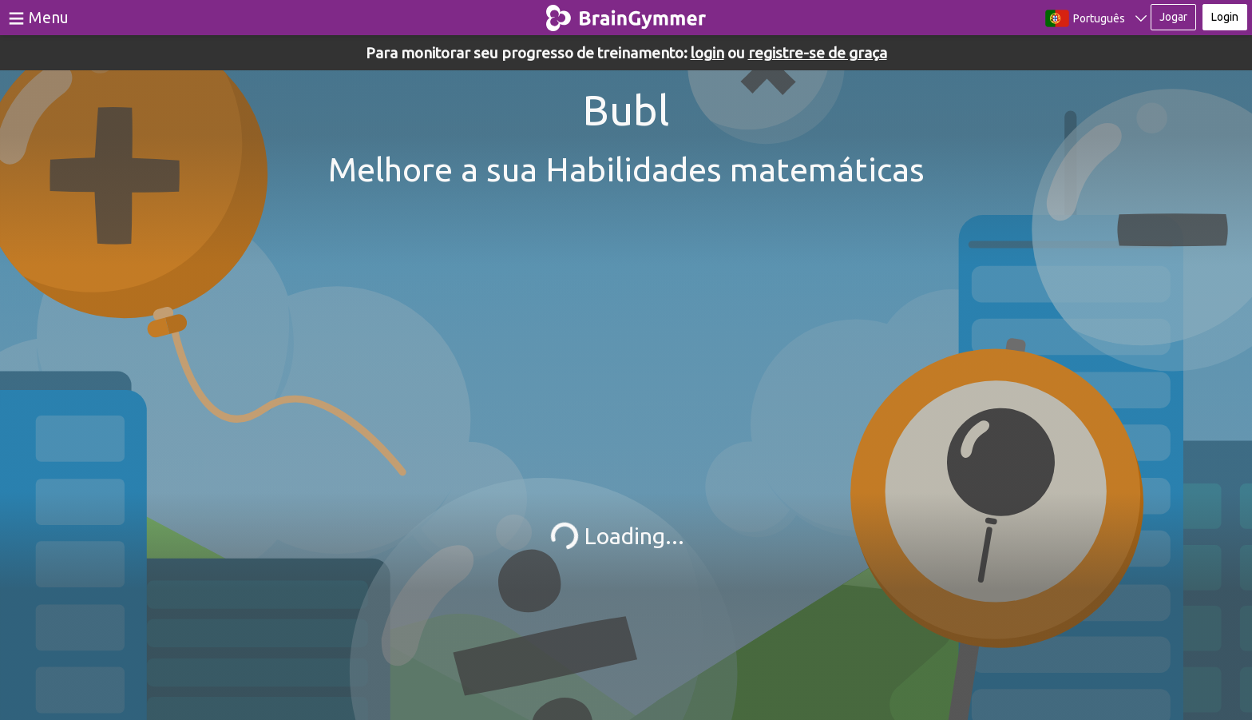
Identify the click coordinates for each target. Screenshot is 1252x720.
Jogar (1173, 16)
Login (1224, 16)
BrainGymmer (626, 14)
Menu (49, 17)
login (707, 53)
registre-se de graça (817, 53)
